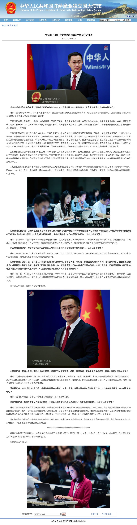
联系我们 (91, 20)
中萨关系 (43, 20)
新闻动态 (17, 20)
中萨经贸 (56, 20)
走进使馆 (30, 20)
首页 (6, 20)
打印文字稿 (106, 514)
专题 (80, 20)
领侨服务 (69, 20)
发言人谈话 (12, 25)
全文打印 (94, 514)
